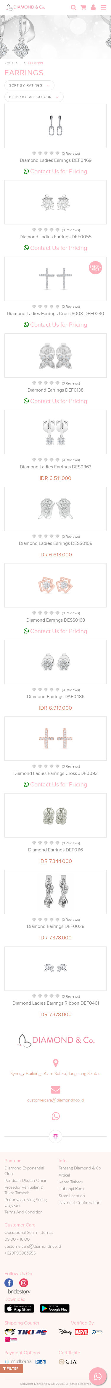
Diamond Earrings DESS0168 (55, 620)
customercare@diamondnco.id (55, 1100)
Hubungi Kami (72, 1188)
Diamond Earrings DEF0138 (55, 390)
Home (8, 63)
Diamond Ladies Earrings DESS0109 (55, 543)
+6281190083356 (20, 1253)
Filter (11, 1368)
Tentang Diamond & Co (80, 1168)
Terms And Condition (23, 1212)
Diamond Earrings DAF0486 (55, 696)
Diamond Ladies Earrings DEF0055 (55, 237)
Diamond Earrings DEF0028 (55, 926)
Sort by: (25, 85)
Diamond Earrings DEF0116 (55, 850)
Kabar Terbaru (71, 1182)
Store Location (72, 1195)
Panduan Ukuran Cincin (25, 1180)
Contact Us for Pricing (55, 171)
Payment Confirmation (79, 1202)
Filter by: (30, 97)
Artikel (64, 1175)
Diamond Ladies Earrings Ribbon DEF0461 (55, 1003)
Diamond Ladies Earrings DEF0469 (55, 160)
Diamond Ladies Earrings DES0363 (55, 467)
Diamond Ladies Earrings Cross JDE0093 (55, 773)
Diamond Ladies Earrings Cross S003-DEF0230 (55, 313)
